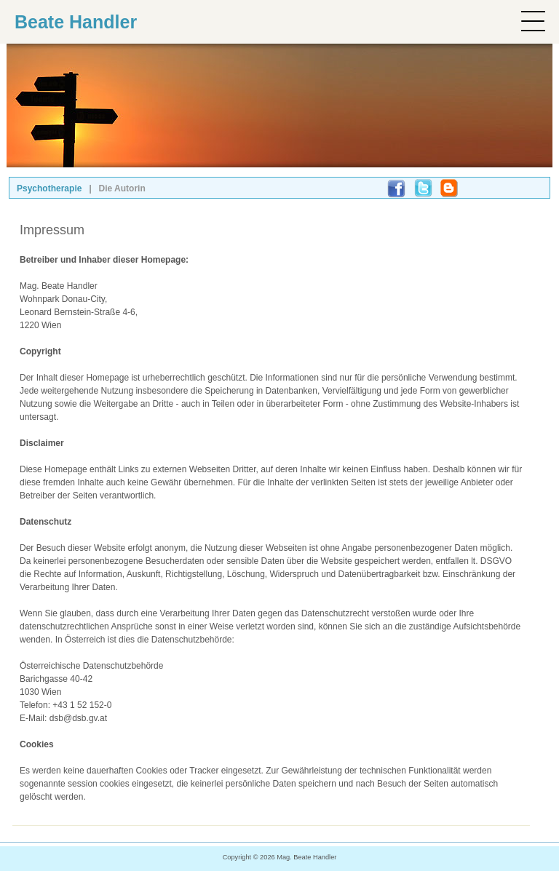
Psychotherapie (49, 188)
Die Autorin (122, 188)
